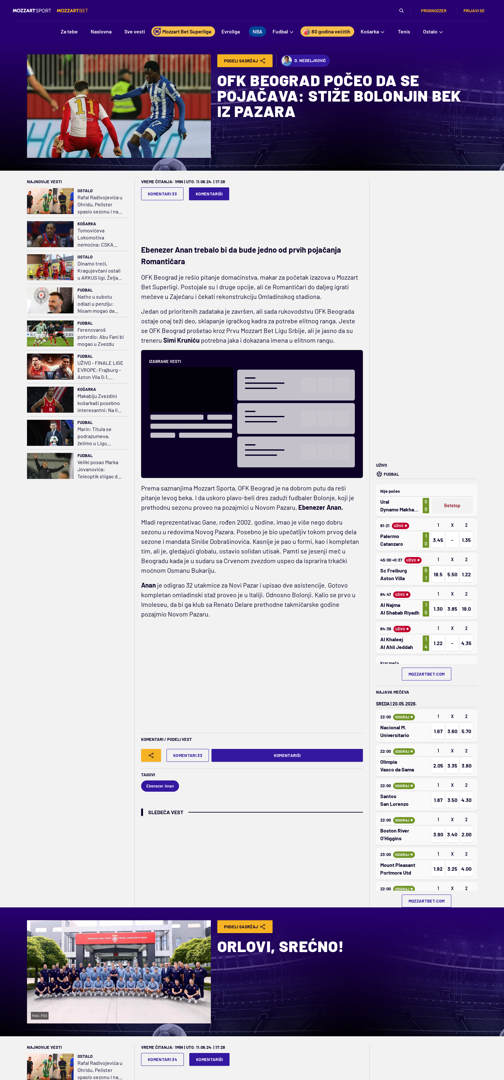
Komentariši (209, 193)
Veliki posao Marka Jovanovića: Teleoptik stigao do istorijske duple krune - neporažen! (99, 469)
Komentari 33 (162, 193)
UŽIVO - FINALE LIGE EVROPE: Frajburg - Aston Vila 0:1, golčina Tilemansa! (100, 370)
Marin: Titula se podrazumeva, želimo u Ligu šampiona (94, 436)
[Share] (151, 755)
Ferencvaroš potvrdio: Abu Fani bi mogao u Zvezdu (100, 337)
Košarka (86, 223)
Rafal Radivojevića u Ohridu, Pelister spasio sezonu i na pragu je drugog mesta (99, 204)
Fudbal (85, 289)
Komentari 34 (162, 1059)
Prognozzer (433, 10)
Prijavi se (474, 10)
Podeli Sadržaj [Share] (245, 61)
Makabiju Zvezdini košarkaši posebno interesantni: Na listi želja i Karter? (100, 403)
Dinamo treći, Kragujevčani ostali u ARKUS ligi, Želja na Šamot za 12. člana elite (100, 270)
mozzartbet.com (427, 674)
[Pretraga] (401, 10)
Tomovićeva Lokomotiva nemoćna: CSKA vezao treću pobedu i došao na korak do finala (99, 237)
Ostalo (85, 190)
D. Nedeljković (304, 61)
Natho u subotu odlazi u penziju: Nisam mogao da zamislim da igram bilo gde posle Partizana (97, 303)
